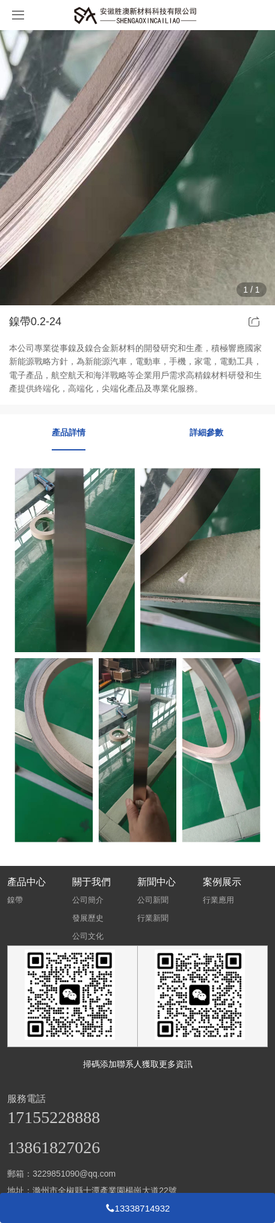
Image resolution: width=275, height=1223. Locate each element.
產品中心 (26, 882)
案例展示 (222, 882)
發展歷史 (88, 918)
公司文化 (88, 936)
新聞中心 (156, 882)
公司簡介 (88, 899)
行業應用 (218, 899)
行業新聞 (152, 918)
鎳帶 (15, 899)
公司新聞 (152, 899)
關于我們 (91, 882)
